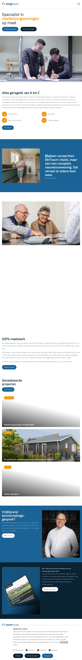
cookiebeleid (64, 642)
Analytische (30, 650)
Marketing (53, 650)
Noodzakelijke (18, 650)
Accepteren (47, 656)
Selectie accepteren (32, 656)
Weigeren (18, 656)
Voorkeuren (41, 650)
